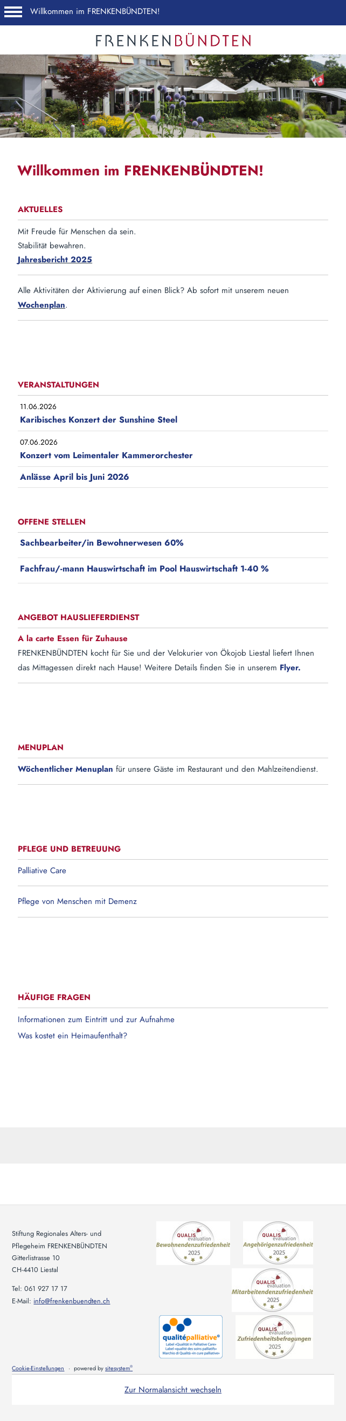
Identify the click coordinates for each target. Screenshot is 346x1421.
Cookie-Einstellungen (38, 1368)
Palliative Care (42, 870)
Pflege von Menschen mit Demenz (77, 901)
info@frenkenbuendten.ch (71, 1301)
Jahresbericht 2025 (55, 260)
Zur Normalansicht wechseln (173, 1390)
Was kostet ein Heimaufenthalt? (72, 1036)
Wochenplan (41, 305)
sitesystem (119, 1368)
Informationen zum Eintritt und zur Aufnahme (96, 1019)
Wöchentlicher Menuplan (65, 769)
